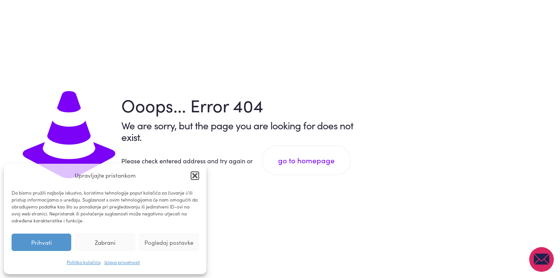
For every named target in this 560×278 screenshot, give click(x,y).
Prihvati (41, 242)
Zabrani (105, 242)
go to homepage (306, 160)
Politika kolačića (84, 262)
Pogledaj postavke (168, 242)
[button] (195, 176)
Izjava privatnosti (122, 262)
